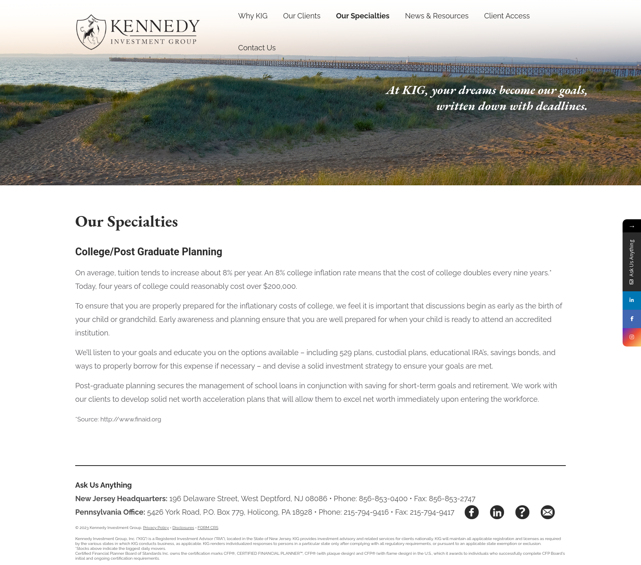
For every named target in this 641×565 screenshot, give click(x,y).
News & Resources (437, 15)
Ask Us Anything (103, 485)
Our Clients (301, 15)
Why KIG (253, 15)
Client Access (507, 15)
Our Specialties (363, 15)
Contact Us (257, 47)
